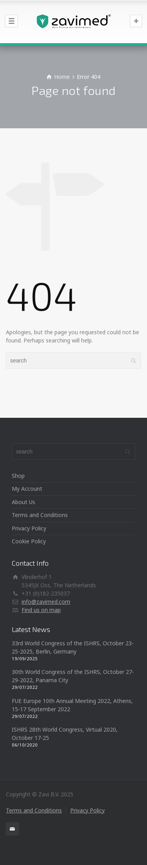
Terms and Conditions (40, 515)
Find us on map (41, 610)
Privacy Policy (29, 528)
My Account (27, 488)
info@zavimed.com (46, 601)
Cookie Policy (29, 541)
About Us (23, 502)
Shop (18, 475)
